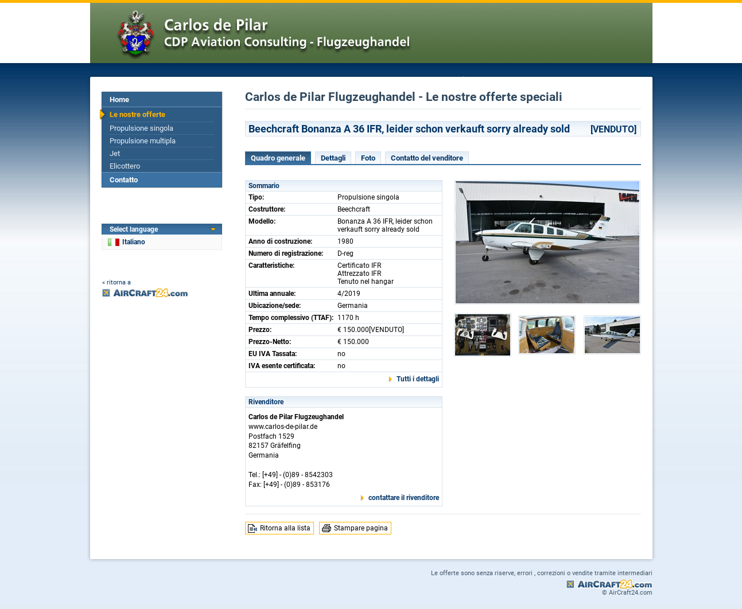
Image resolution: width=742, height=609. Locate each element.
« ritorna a (116, 282)
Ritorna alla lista (285, 528)
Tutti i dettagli (418, 379)
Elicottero (125, 166)
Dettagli (333, 158)
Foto (368, 158)
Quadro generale (278, 158)
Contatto (124, 179)
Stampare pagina (361, 528)
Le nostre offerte (137, 114)
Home (119, 99)
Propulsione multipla (143, 140)
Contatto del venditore (427, 158)
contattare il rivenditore (403, 498)
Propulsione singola (141, 128)
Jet (115, 153)
